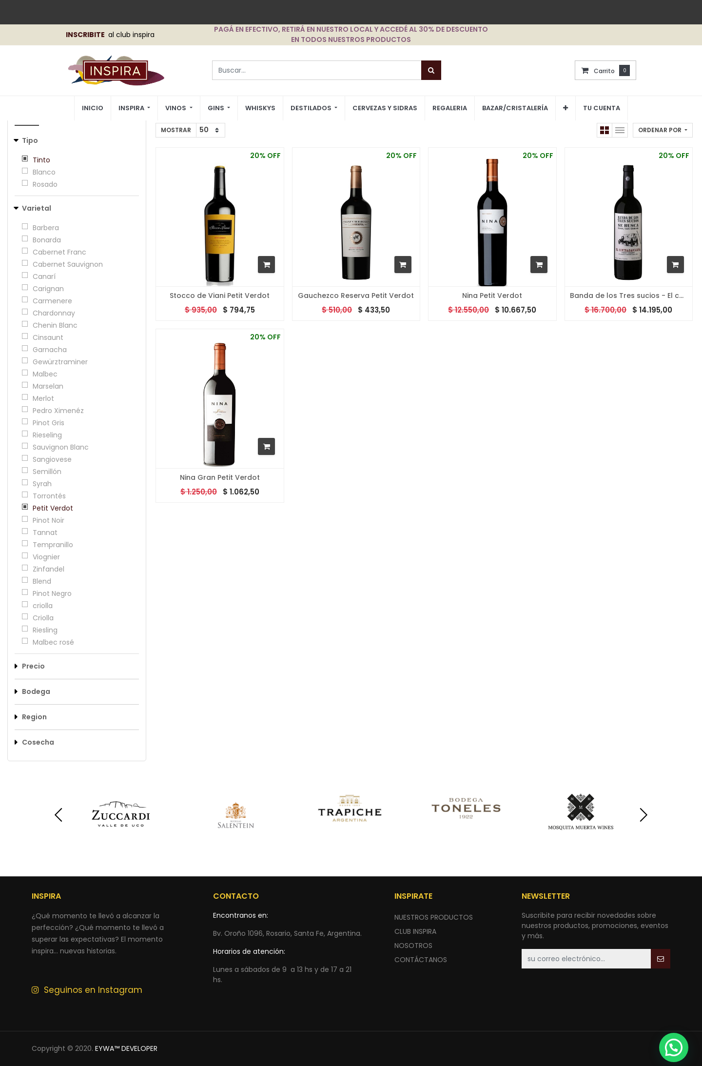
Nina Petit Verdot (492, 296)
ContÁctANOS (420, 960)
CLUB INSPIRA (415, 931)
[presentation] (58, 815)
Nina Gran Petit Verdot (220, 478)
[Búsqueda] (431, 70)
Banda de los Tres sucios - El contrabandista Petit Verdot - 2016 (629, 296)
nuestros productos (433, 917)
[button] (565, 108)
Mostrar (176, 130)
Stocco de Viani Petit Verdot (220, 296)
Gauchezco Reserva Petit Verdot (356, 296)
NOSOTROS (413, 945)
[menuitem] (92, 108)
